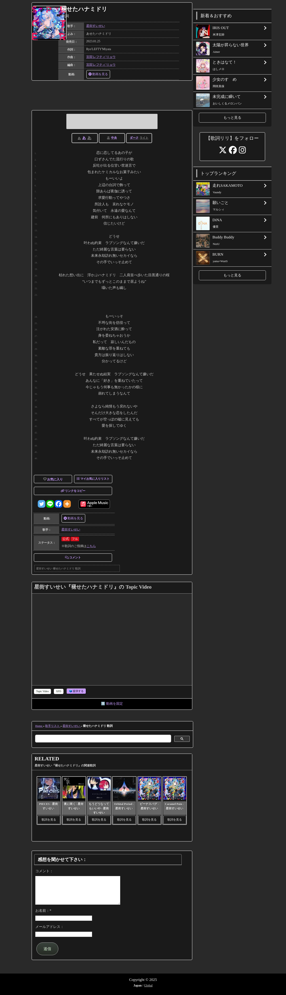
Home (39, 726)
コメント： (44, 871)
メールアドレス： (49, 932)
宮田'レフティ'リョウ (101, 57)
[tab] (42, 691)
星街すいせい (95, 26)
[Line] (50, 504)
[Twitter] (41, 504)
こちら (91, 546)
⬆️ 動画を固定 (112, 703)
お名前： (43, 916)
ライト (144, 137)
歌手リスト (52, 726)
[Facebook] (58, 504)
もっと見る (232, 117)
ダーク (134, 137)
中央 (114, 137)
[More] (67, 504)
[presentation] (42, 691)
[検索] (102, 739)
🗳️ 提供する (76, 691)
